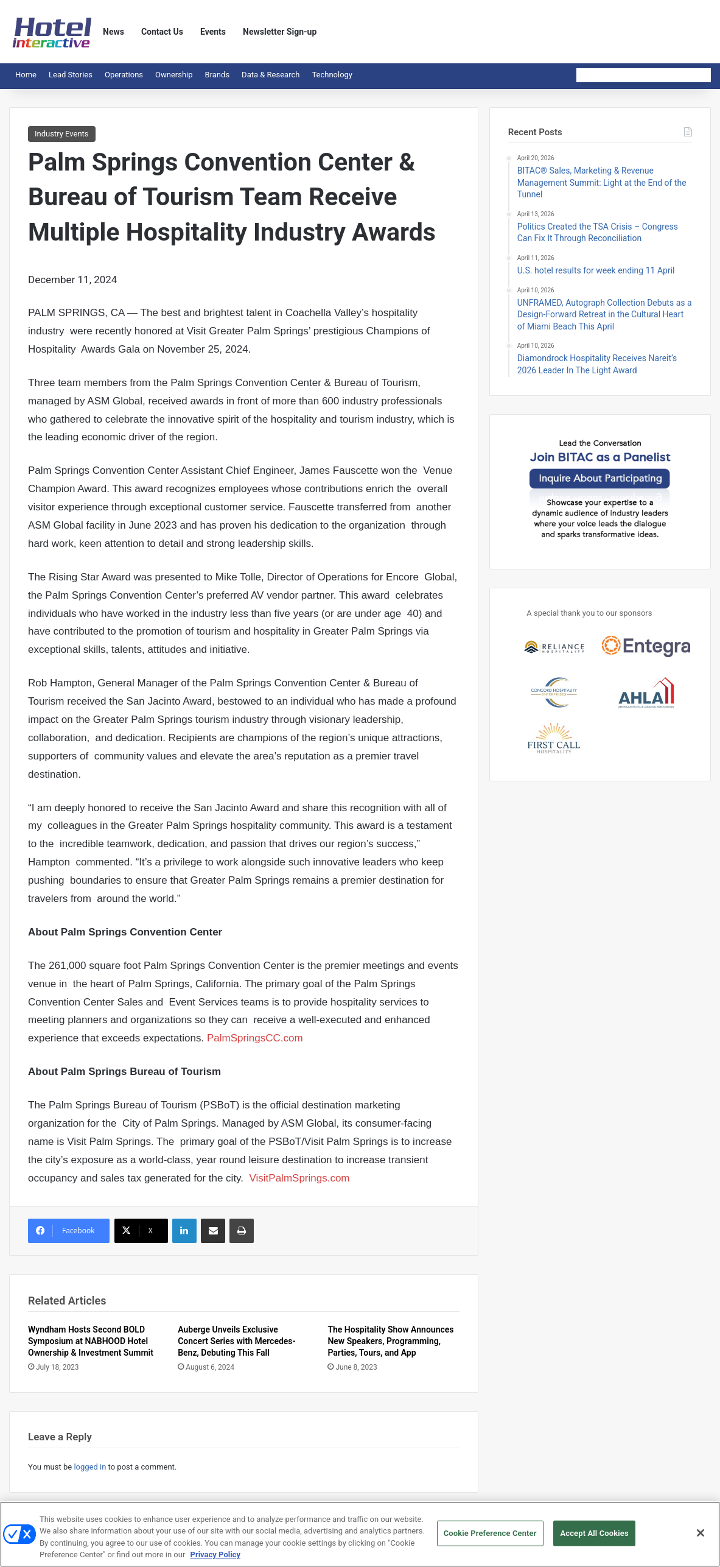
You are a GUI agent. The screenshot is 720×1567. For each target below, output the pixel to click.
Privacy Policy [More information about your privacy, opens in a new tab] (215, 1560)
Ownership (174, 74)
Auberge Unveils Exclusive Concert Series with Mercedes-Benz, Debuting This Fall (237, 1341)
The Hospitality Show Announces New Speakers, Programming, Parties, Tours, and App (390, 1341)
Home (26, 74)
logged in (90, 1466)
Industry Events (62, 133)
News (113, 32)
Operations (124, 74)
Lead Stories (71, 74)
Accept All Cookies (594, 1538)
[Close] (700, 1537)
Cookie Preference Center (490, 1538)
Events (213, 32)
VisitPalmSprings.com (300, 1178)
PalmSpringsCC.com (255, 1038)
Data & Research (270, 74)
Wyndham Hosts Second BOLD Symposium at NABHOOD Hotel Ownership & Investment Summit (90, 1341)
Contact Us (162, 32)
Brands (217, 74)
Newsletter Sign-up (279, 32)
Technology (332, 74)
